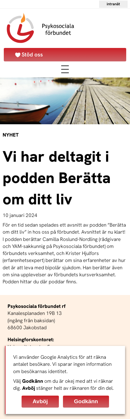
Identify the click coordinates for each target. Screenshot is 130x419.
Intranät (113, 3)
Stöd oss (32, 54)
